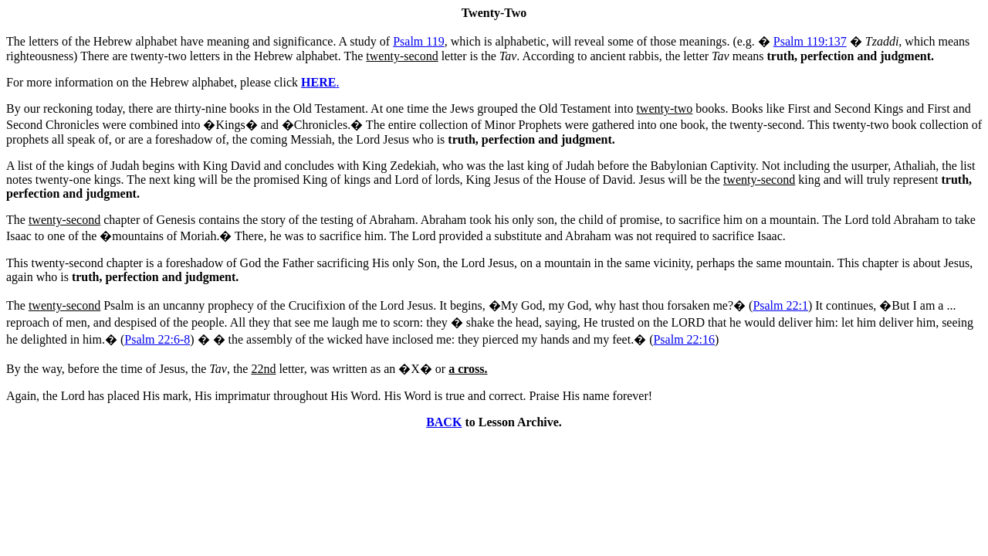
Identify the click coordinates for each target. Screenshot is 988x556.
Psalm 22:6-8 (157, 339)
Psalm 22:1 (780, 305)
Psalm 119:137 (810, 41)
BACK (444, 422)
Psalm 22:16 (684, 339)
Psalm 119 (419, 41)
